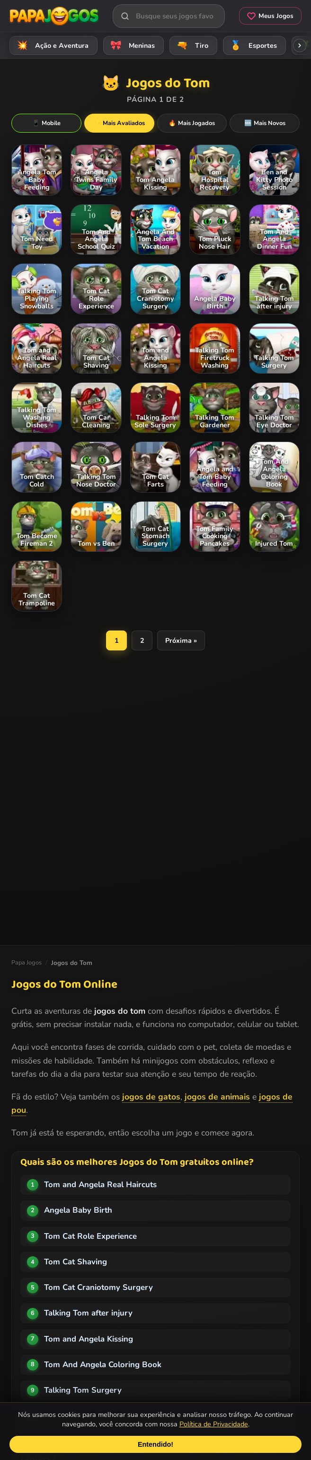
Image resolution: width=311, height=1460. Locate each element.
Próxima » (181, 640)
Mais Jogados (192, 123)
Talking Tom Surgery (83, 1390)
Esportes (252, 45)
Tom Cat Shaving (75, 1261)
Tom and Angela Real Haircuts (100, 1184)
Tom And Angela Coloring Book (102, 1364)
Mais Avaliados (119, 123)
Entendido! (155, 1444)
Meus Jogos (270, 15)
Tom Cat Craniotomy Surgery (98, 1287)
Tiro (191, 45)
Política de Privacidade (213, 1424)
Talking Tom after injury (88, 1312)
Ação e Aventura (51, 45)
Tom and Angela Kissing (88, 1339)
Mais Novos (264, 123)
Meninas (131, 45)
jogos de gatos (151, 1096)
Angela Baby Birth (78, 1210)
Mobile (46, 123)
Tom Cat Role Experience (90, 1236)
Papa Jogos (26, 962)
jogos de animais (217, 1096)
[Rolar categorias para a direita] (299, 45)
